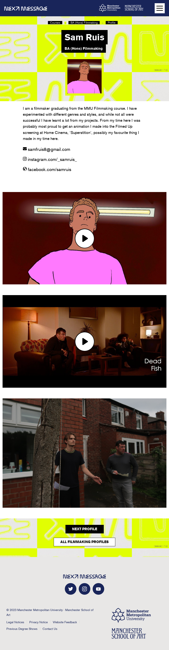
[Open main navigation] (160, 8)
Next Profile (84, 529)
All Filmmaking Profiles (84, 542)
